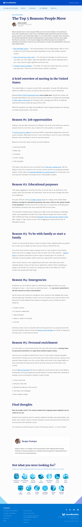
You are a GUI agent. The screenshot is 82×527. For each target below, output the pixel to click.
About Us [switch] (53, 8)
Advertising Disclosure (74, 2)
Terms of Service (28, 513)
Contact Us (26, 520)
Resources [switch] (32, 8)
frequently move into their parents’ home (52, 217)
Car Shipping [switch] (43, 8)
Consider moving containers (23, 66)
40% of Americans (24, 370)
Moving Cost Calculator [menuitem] (10, 8)
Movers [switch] (23, 8)
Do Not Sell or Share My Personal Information (31, 516)
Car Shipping (7, 516)
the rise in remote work (53, 167)
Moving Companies (9, 513)
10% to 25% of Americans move (28, 95)
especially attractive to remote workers (42, 172)
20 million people (35, 200)
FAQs (4, 521)
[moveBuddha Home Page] (9, 3)
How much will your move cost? (24, 57)
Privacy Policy (27, 511)
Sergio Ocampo (22, 23)
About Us (6, 518)
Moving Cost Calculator (45, 330)
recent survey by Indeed (22, 132)
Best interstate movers (21, 49)
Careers (25, 522)
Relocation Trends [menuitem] (17, 14)
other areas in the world (22, 100)
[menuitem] (66, 510)
